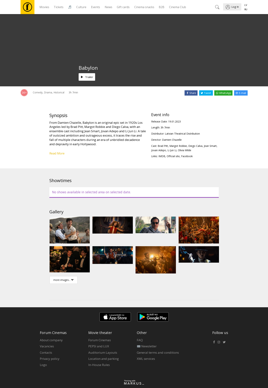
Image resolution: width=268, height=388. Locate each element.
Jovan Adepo (158, 150)
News (108, 7)
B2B (161, 7)
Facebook (187, 156)
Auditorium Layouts (102, 352)
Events (95, 7)
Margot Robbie (178, 146)
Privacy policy (49, 359)
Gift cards (123, 7)
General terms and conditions (158, 352)
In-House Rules (99, 365)
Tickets (58, 7)
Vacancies (47, 346)
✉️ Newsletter (147, 346)
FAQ (140, 340)
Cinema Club (177, 7)
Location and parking (103, 359)
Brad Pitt (163, 146)
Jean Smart (210, 146)
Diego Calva (195, 146)
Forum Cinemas (99, 340)
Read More (57, 153)
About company (51, 340)
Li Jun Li (171, 150)
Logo (43, 365)
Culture (81, 7)
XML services (146, 359)
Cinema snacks (144, 7)
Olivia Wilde (184, 150)
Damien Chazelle (172, 139)
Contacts (46, 352)
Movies (44, 7)
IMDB (161, 156)
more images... (63, 280)
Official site (173, 156)
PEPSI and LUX (98, 346)
